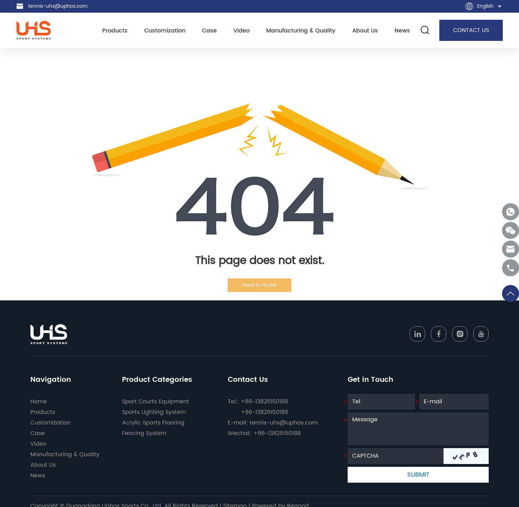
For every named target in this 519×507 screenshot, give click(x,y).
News (402, 30)
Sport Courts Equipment (155, 401)
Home (38, 401)
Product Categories (157, 380)
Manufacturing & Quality (300, 30)
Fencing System (144, 433)
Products (115, 30)
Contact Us (248, 380)
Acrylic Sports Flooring (153, 422)
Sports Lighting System (154, 412)
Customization (164, 30)
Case (209, 30)
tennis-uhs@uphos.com (57, 6)
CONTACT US (471, 30)
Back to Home (260, 285)
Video (241, 30)
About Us (365, 30)
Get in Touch (370, 380)
